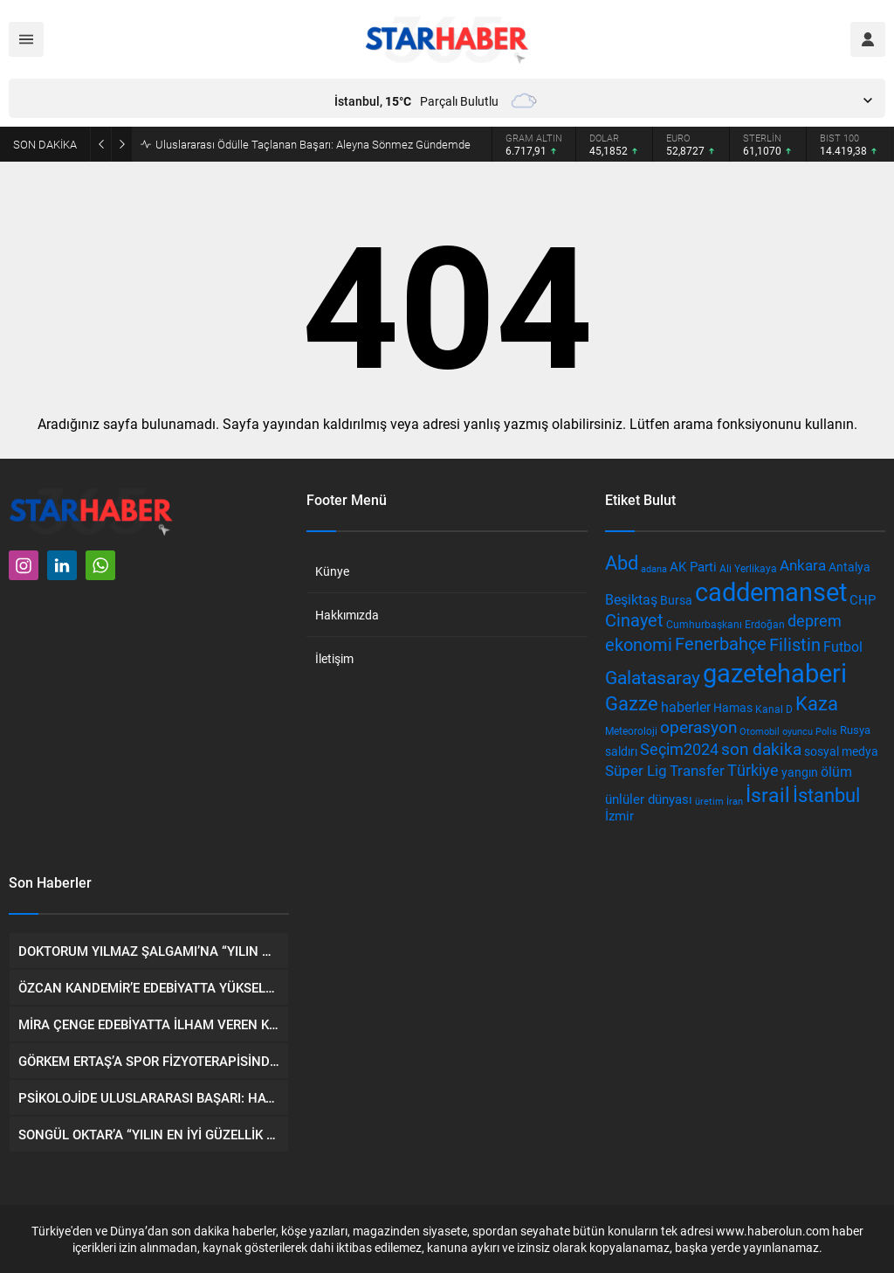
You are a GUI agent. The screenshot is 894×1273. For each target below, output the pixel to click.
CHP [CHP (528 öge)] (862, 599)
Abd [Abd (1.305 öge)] (621, 562)
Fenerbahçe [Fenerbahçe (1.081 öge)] (721, 643)
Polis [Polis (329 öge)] (826, 730)
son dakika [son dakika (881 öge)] (761, 748)
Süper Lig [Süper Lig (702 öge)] (636, 770)
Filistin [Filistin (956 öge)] (795, 644)
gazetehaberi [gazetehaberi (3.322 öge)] (775, 672)
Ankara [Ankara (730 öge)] (803, 565)
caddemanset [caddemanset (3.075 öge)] (771, 591)
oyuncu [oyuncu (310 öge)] (797, 731)
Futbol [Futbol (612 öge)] (843, 646)
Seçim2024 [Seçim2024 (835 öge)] (679, 748)
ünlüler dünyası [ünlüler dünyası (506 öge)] (648, 799)
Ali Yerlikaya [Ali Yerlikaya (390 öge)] (748, 568)
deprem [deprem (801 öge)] (814, 620)
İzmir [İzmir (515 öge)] (619, 815)
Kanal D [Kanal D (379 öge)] (774, 709)
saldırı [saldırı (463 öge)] (621, 751)
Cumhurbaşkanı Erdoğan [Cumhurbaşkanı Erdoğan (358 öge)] (725, 624)
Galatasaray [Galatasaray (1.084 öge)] (652, 677)
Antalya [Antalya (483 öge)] (849, 566)
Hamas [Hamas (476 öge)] (733, 707)
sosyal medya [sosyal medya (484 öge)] (841, 751)
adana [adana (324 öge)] (654, 568)
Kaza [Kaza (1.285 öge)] (816, 703)
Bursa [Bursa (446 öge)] (676, 600)
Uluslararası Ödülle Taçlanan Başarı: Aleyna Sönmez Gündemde (313, 144)
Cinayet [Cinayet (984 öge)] (634, 619)
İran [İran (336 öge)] (734, 800)
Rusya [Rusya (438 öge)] (855, 729)
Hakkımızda (347, 614)
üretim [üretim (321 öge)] (709, 800)
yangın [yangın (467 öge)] (799, 772)
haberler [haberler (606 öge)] (686, 706)
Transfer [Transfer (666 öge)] (697, 770)
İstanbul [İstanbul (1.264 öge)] (826, 794)
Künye (332, 571)
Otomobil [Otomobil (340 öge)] (759, 730)
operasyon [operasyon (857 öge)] (698, 726)
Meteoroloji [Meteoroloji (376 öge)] (631, 730)
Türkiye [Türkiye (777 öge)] (753, 769)
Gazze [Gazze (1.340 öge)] (631, 702)
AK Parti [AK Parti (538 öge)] (693, 566)
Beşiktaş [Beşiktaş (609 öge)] (631, 599)
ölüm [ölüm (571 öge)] (836, 771)
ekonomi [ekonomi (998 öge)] (638, 644)
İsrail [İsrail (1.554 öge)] (768, 793)
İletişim (334, 658)
